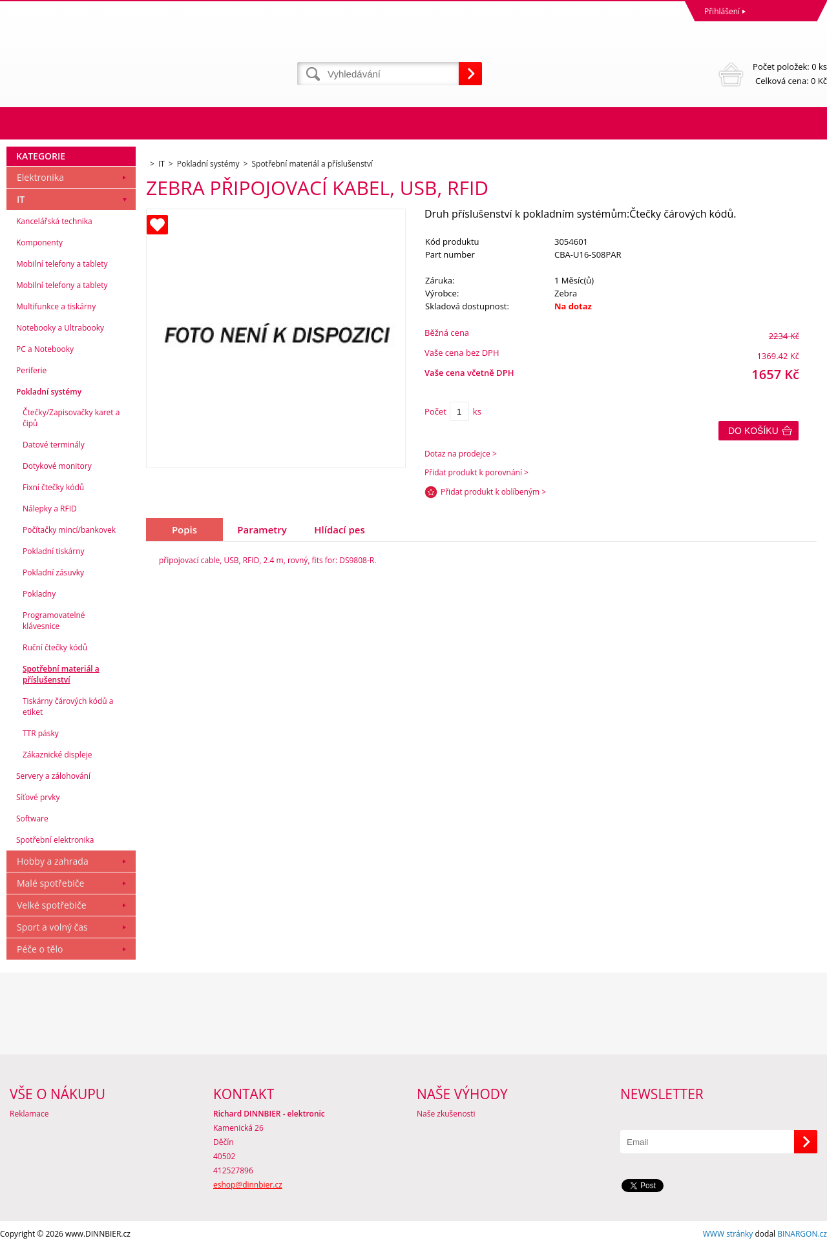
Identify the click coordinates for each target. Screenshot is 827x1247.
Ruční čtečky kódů (55, 647)
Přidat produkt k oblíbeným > (493, 491)
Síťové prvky (38, 797)
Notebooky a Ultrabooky (60, 327)
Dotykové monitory (57, 465)
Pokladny (39, 593)
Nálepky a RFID (50, 508)
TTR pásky (41, 733)
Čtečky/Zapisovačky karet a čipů (71, 418)
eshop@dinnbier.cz (247, 1184)
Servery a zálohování (53, 775)
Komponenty (39, 242)
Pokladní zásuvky (53, 572)
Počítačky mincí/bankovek (69, 529)
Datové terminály (54, 444)
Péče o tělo (40, 949)
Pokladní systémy (48, 391)
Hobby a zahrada (53, 861)
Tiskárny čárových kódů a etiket (68, 706)
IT (21, 199)
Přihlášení (722, 11)
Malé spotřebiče (50, 883)
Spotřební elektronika (55, 839)
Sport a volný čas (52, 927)
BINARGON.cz (802, 1233)
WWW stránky (728, 1233)
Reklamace (29, 1113)
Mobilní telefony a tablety (62, 263)
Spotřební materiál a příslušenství (61, 674)
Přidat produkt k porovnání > (476, 472)
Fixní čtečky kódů (53, 487)
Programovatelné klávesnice (54, 621)
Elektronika (40, 177)
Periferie (31, 370)
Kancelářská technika (54, 221)
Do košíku (753, 431)
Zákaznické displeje (57, 754)
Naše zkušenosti (446, 1113)
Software (32, 818)
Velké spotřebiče (52, 905)
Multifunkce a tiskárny (56, 306)
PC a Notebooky (45, 349)
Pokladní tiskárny (54, 551)
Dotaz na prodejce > (460, 453)
